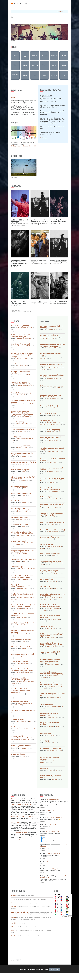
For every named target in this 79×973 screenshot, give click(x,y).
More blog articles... (16, 840)
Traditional (19, 358)
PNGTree (13, 906)
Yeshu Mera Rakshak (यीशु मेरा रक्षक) (21, 469)
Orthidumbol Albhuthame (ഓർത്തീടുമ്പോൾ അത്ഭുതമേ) (50, 488)
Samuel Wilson (20, 535)
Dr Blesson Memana (21, 345)
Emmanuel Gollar (50, 581)
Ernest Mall (19, 561)
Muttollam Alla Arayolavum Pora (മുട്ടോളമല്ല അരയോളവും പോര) (51, 644)
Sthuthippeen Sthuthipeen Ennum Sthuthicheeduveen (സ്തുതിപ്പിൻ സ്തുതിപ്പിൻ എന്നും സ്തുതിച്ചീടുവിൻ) (22, 412)
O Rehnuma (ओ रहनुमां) (17, 719)
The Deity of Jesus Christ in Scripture (21, 804)
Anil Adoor (19, 488)
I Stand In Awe (15, 364)
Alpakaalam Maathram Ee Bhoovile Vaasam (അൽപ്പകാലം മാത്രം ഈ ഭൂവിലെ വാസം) (19, 262)
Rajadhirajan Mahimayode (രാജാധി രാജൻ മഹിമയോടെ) (21, 585)
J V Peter (48, 637)
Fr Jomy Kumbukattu (21, 681)
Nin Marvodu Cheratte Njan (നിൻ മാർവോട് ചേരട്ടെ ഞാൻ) (49, 571)
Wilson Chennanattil (21, 374)
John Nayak (19, 519)
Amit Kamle (19, 624)
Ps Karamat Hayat (21, 480)
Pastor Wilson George (51, 597)
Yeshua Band (49, 517)
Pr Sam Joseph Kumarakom (53, 761)
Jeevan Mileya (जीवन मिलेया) (39, 302)
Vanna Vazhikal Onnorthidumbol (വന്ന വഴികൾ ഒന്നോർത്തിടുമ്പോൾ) (22, 576)
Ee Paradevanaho (50, 862)
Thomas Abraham (21, 694)
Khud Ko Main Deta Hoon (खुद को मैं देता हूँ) (22, 654)
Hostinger (14, 895)
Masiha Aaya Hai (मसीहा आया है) (49, 406)
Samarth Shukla (58, 357)
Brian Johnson (20, 738)
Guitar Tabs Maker (44, 65)
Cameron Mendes (50, 357)
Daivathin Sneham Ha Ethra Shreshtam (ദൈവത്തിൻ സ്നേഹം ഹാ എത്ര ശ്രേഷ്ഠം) (22, 354)
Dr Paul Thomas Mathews (22, 327)
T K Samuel (19, 672)
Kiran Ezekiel (49, 706)
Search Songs (44, 55)
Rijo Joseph (19, 656)
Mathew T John (20, 543)
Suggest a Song (35, 65)
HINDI (30, 327)
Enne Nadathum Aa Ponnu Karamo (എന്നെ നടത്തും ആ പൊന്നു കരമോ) (23, 605)
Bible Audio (25, 75)
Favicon (13, 930)
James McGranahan (51, 563)
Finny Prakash (23, 739)
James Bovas (27, 703)
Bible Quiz (54, 65)
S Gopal (23, 423)
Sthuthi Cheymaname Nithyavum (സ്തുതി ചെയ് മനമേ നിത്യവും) (22, 551)
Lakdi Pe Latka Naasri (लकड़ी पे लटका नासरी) (23, 559)
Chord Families (15, 822)
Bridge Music (49, 742)
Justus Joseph (50, 387)
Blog (34, 75)
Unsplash (13, 903)
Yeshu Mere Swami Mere (18, 501)
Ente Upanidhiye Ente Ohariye (19, 486)
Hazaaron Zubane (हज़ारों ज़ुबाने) (49, 335)
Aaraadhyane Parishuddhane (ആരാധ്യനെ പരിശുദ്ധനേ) (20, 679)
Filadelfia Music (20, 703)
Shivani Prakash (27, 738)
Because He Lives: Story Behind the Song (22, 816)
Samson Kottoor (56, 619)
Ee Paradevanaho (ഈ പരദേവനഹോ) (51, 386)
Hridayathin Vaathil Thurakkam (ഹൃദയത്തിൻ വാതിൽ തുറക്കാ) (21, 383)
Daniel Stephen (27, 543)
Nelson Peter (49, 675)
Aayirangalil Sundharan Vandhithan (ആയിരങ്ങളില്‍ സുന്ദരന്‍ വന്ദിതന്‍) (22, 669)
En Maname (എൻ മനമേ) (18, 541)
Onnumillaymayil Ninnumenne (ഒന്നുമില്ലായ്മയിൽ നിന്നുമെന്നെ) (51, 673)
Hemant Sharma (46, 338)
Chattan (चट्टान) (44, 741)
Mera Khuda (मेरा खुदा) (17, 567)
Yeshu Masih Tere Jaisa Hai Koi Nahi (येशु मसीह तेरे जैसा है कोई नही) (51, 514)
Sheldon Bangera (21, 438)
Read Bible (64, 65)
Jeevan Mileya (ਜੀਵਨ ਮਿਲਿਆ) (58, 302)
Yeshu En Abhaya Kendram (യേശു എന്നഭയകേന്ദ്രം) (58, 220)
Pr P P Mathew (20, 588)
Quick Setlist (25, 65)
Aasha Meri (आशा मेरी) (17, 736)
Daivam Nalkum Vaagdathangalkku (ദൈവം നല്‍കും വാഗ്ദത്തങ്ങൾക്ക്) (22, 533)
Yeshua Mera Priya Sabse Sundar (55, 817)
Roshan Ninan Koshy (51, 451)
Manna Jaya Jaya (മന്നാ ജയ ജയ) (21, 446)
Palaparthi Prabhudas (51, 398)
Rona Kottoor (49, 619)
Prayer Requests (54, 75)
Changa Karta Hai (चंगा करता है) (19, 661)
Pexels (13, 899)
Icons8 (13, 927)
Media (44, 75)
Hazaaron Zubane (50, 810)
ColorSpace (14, 936)
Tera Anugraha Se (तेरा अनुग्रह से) (20, 517)
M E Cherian (19, 431)
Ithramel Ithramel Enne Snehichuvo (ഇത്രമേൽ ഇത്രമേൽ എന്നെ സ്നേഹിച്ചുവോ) (21, 690)
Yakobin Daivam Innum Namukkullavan (22, 647)
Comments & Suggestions (53, 831)
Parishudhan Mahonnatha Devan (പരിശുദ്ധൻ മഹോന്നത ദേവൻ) (50, 605)
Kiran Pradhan (50, 462)
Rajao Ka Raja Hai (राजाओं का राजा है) (50, 554)
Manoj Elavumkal (56, 675)
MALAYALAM (28, 338)
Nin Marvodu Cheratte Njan (53, 853)
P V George (19, 416)
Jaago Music (49, 407)
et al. (35, 438)
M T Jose (19, 464)
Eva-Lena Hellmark (50, 507)
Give (64, 75)
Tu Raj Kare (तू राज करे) (46, 626)
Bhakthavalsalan (56, 608)
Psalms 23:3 (14, 97)
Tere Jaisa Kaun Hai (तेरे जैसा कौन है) (50, 652)
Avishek (19, 423)
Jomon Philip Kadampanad (23, 403)
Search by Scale (54, 55)
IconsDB (13, 923)
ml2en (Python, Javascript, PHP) (20, 912)
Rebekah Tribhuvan (28, 728)
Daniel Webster (59, 563)
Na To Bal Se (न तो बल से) (18, 754)
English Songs (34, 55)
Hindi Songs (15, 55)
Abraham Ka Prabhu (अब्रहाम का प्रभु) (21, 393)
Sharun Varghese (50, 726)
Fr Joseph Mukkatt (30, 681)
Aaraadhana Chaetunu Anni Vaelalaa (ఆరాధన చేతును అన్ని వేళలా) (50, 396)
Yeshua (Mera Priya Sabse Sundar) (21, 639)
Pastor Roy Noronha (51, 750)
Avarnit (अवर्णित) (15, 727)
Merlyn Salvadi (56, 697)
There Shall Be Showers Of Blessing (50, 561)
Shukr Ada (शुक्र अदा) (46, 733)
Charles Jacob (50, 378)
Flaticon (13, 917)
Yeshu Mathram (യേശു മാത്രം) (20, 344)
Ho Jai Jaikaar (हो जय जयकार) (19, 525)
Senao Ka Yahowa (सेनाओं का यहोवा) (21, 493)
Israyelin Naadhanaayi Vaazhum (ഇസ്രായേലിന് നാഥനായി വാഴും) (51, 683)
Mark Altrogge (20, 365)
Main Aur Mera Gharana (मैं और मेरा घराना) (22, 623)
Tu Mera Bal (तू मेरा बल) (46, 704)
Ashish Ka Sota (52, 824)
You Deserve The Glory (46, 544)
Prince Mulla (49, 735)
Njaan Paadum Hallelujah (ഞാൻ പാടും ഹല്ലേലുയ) (39, 220)
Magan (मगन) (44, 768)
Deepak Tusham (56, 337)
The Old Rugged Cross (52, 799)
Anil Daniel (19, 721)
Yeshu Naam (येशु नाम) (46, 497)
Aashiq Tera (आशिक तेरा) (47, 579)
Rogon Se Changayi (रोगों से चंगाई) (20, 326)
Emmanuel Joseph (29, 438)
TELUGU (58, 398)
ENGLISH (26, 365)
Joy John (19, 579)
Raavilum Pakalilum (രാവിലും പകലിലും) (52, 530)
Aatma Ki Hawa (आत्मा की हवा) (19, 701)
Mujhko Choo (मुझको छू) (17, 422)
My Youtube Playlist (15, 65)
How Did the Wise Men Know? (19, 832)
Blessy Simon (49, 697)
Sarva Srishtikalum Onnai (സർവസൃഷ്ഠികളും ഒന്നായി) (20, 509)
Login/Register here (45, 138)
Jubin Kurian (49, 646)
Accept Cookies (54, 969)
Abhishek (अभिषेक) (45, 587)
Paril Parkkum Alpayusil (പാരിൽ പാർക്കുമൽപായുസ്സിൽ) (20, 335)
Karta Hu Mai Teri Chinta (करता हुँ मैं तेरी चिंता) (23, 462)
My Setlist (64, 55)
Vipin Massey (25, 721)
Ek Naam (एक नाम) (16, 437)
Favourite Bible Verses (15, 75)
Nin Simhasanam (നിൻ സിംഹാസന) (51, 748)
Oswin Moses (20, 568)
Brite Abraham (20, 597)
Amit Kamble (20, 394)
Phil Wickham (17, 739)
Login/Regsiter (60, 11)
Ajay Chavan (20, 617)
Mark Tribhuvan (20, 728)
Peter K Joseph (58, 686)
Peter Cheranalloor (51, 686)
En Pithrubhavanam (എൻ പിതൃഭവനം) (38, 261)
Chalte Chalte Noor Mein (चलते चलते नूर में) (22, 429)
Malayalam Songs (25, 56)
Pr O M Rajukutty (20, 338)
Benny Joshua (50, 654)
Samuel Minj (49, 482)
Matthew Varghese (28, 597)
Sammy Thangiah (56, 706)
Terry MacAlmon (58, 546)
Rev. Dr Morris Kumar (28, 568)
